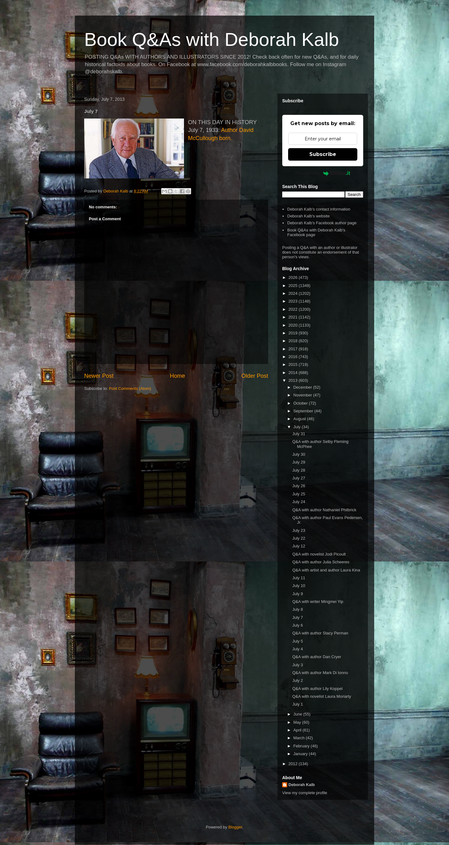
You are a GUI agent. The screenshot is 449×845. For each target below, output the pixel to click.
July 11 (298, 577)
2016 (293, 356)
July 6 (297, 625)
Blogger (235, 827)
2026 (293, 277)
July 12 (298, 546)
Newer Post (98, 376)
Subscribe (322, 154)
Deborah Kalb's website (308, 216)
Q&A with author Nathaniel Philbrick (324, 509)
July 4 (297, 649)
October (301, 403)
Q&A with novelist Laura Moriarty (321, 696)
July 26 (298, 485)
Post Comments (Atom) (130, 388)
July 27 (298, 478)
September (303, 411)
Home (177, 376)
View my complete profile (304, 792)
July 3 (297, 665)
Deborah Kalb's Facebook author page (321, 223)
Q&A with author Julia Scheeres (320, 562)
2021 (293, 317)
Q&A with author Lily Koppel (317, 688)
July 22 (298, 538)
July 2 (297, 680)
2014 (293, 372)
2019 (293, 333)
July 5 (297, 641)
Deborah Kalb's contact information (318, 209)
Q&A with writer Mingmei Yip (317, 601)
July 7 (297, 617)
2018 (293, 340)
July (297, 427)
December (303, 387)
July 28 (298, 470)
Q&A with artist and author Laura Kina (326, 570)
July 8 (297, 609)
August (300, 418)
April (298, 730)
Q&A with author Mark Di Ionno (320, 672)
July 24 (298, 501)
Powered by (322, 173)
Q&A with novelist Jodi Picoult (318, 554)
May (297, 722)
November (303, 395)
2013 (293, 380)
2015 (293, 364)
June (298, 714)
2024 (293, 293)
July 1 (297, 704)
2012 (293, 763)
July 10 (298, 585)
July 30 (298, 454)
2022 (293, 309)
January (301, 753)
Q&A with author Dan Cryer (316, 656)
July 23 (298, 530)
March (299, 738)
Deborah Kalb (301, 784)
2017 (293, 349)
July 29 (298, 462)
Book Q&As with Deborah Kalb (211, 39)
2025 (293, 285)
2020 (293, 325)
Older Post (254, 376)
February (302, 746)
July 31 (298, 433)
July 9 (297, 593)
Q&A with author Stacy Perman (320, 633)
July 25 (298, 494)
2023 (293, 301)
